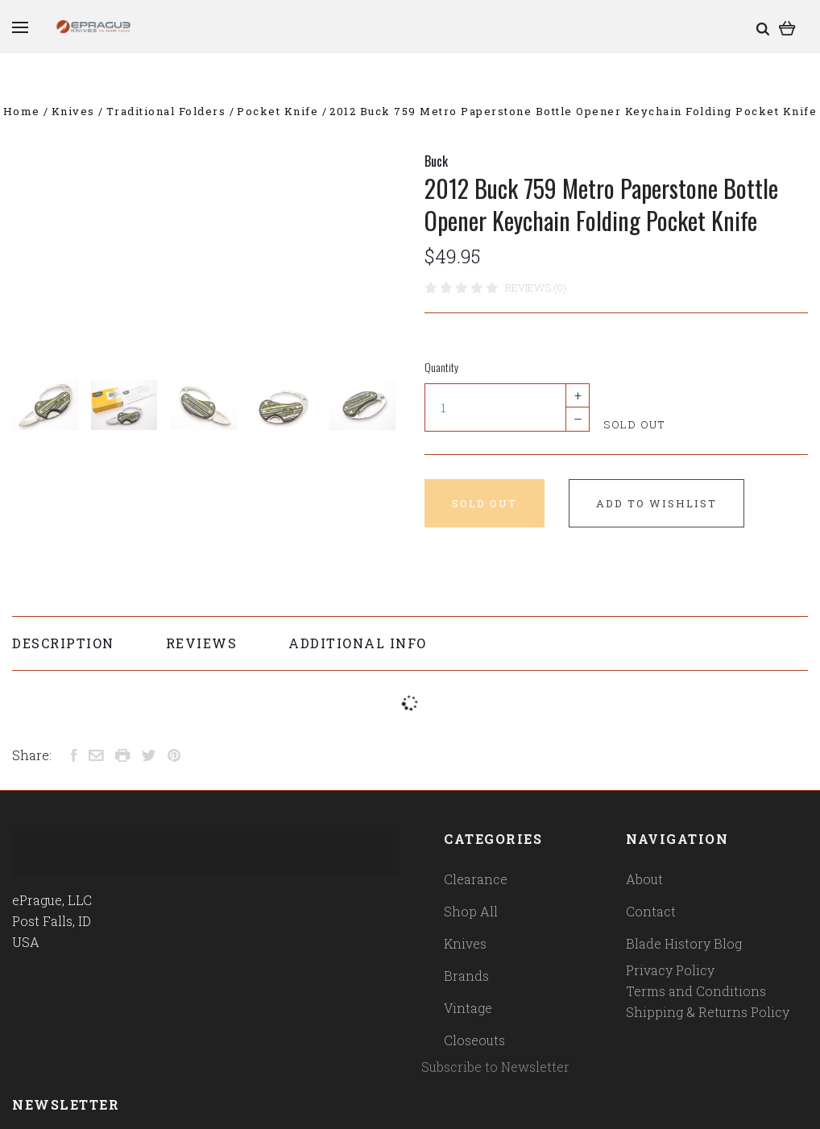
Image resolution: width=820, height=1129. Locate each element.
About (644, 879)
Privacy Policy (670, 970)
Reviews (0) (535, 287)
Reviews (202, 643)
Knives (465, 943)
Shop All (471, 911)
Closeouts (474, 1040)
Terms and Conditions (696, 990)
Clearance (475, 879)
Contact (651, 911)
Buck (436, 161)
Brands (466, 975)
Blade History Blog (684, 943)
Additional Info (357, 643)
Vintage (468, 1007)
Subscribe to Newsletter (495, 1066)
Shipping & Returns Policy (707, 1011)
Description (63, 643)
